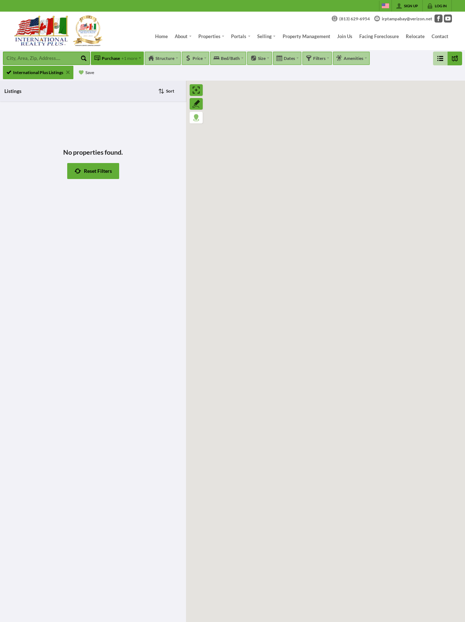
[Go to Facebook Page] (438, 19)
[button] (93, 171)
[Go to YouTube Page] (448, 19)
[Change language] (385, 6)
